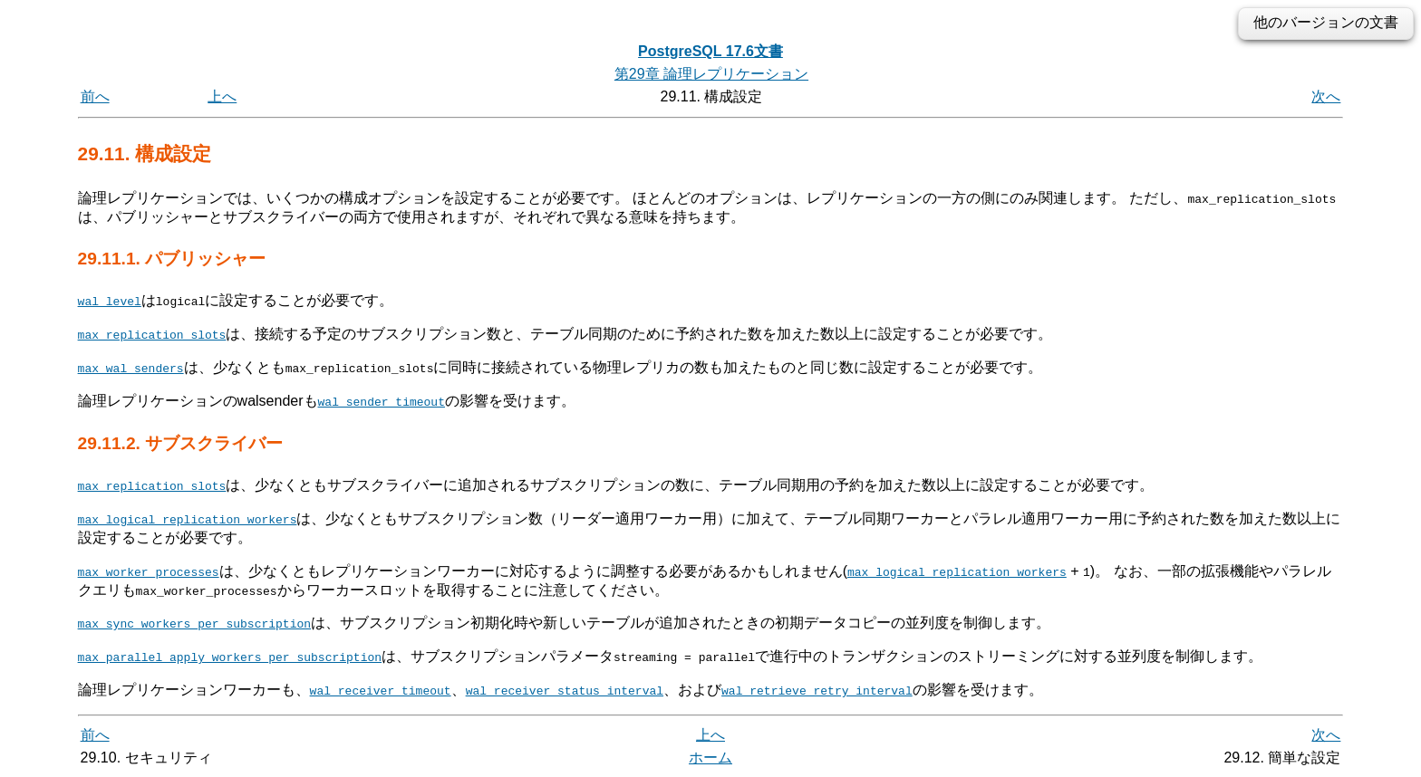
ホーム (710, 756)
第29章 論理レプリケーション (711, 74)
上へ (222, 96)
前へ (95, 96)
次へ (1325, 96)
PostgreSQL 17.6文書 (710, 51)
